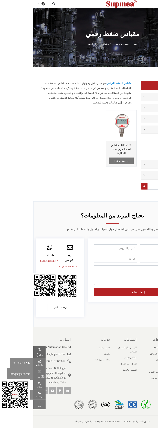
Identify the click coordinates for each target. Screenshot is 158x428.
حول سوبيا (148, 339)
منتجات (124, 339)
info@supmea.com (34, 266)
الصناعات (96, 339)
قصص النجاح (150, 365)
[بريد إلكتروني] (82, 248)
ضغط (151, 129)
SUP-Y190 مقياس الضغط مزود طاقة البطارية (87, 149)
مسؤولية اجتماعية (147, 378)
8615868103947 (15, 260)
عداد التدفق (148, 96)
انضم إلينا (151, 372)
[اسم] (128, 248)
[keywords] (135, 186)
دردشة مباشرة (88, 161)
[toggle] (149, 3)
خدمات (72, 339)
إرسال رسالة (105, 292)
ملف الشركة (149, 347)
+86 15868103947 (22, 361)
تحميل (74, 353)
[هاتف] (128, 259)
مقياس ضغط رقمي (143, 153)
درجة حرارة (147, 175)
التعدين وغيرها (96, 370)
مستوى (150, 118)
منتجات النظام (146, 164)
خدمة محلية (71, 347)
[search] (21, 4)
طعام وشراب (96, 357)
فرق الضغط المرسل (143, 145)
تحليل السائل (147, 107)
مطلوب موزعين (69, 359)
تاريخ (153, 353)
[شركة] (82, 259)
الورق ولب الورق (95, 363)
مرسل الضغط (146, 137)
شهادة (153, 359)
